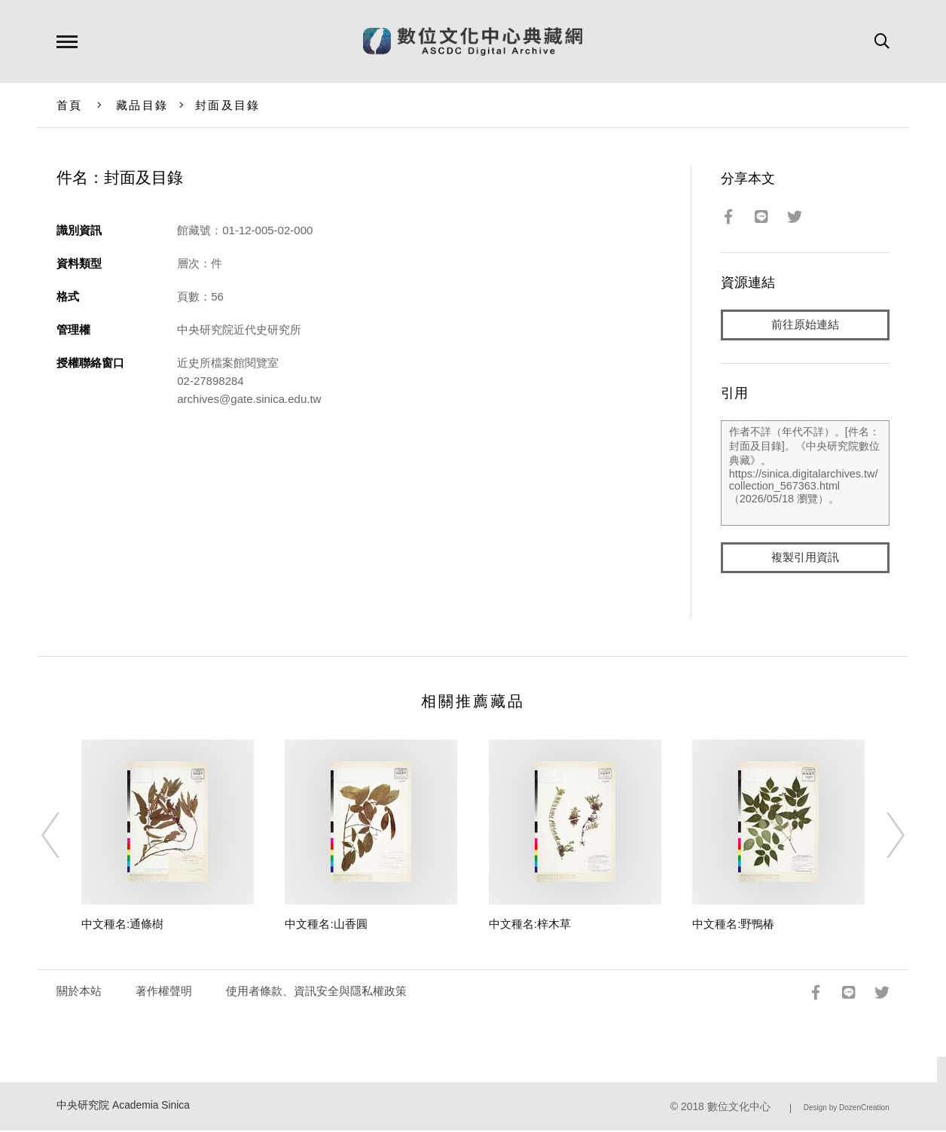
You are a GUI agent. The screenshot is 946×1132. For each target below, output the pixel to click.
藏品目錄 (142, 105)
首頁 (69, 105)
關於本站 (79, 992)
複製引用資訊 (805, 558)
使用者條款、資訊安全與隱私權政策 (316, 992)
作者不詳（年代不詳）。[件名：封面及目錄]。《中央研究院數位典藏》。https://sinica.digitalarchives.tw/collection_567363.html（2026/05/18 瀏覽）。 (805, 473)
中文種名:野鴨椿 (733, 925)
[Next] (882, 837)
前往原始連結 (805, 325)
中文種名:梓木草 (530, 925)
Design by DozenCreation (847, 1109)
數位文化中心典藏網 (472, 41)
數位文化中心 (739, 1108)
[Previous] (64, 837)
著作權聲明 (164, 992)
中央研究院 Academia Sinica (123, 1106)
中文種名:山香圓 (326, 925)
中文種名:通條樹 (122, 925)
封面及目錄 (227, 105)
